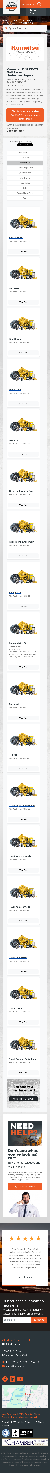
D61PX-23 (26, 23)
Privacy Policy (17, 1417)
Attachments (25, 178)
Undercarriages (25, 163)
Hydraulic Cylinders (25, 173)
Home (6, 20)
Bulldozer (11, 23)
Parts (16, 20)
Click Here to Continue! (23, 1099)
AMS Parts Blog (26, 1414)
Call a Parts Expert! (25, 1187)
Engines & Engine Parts (25, 168)
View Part (23, 251)
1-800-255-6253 (28, 4)
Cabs (25, 188)
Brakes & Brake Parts (25, 193)
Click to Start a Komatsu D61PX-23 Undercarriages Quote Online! (25, 115)
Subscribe (39, 1319)
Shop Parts (6, 1414)
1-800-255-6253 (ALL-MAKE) (22, 1362)
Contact (33, 1417)
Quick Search (15, 28)
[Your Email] (17, 1320)
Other (25, 198)
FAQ (26, 1417)
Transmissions (25, 183)
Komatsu (28, 20)
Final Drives (25, 158)
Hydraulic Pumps (25, 153)
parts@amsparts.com (17, 1366)
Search (16, 1414)
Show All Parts (25, 145)
